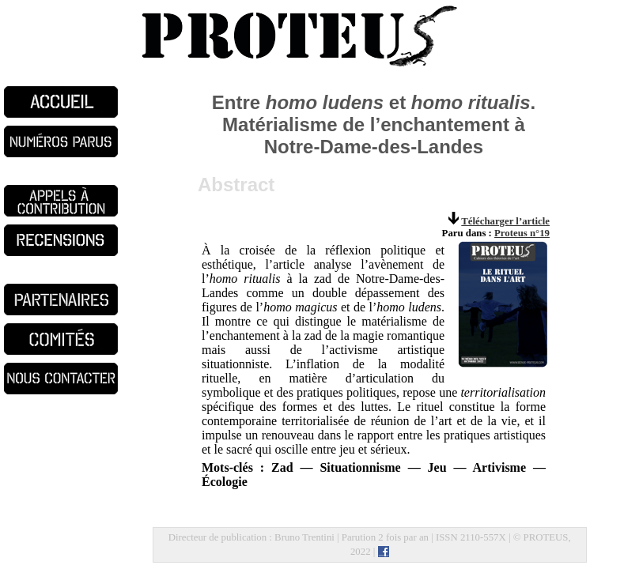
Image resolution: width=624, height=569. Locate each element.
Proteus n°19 (522, 233)
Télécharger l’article (505, 221)
